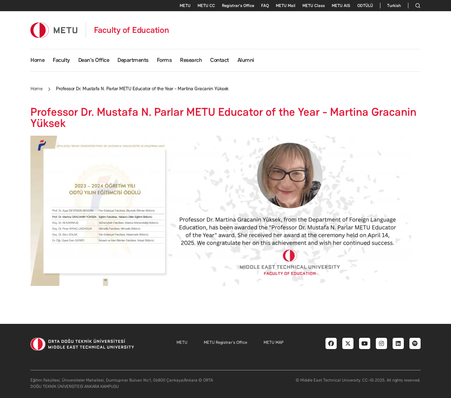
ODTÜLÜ (365, 5)
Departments (133, 60)
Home (37, 60)
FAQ (265, 5)
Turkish (394, 5)
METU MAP (274, 342)
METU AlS (341, 5)
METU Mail (285, 5)
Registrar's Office (238, 5)
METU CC (206, 5)
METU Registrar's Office (225, 342)
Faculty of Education (131, 30)
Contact (219, 60)
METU (185, 5)
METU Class (313, 5)
